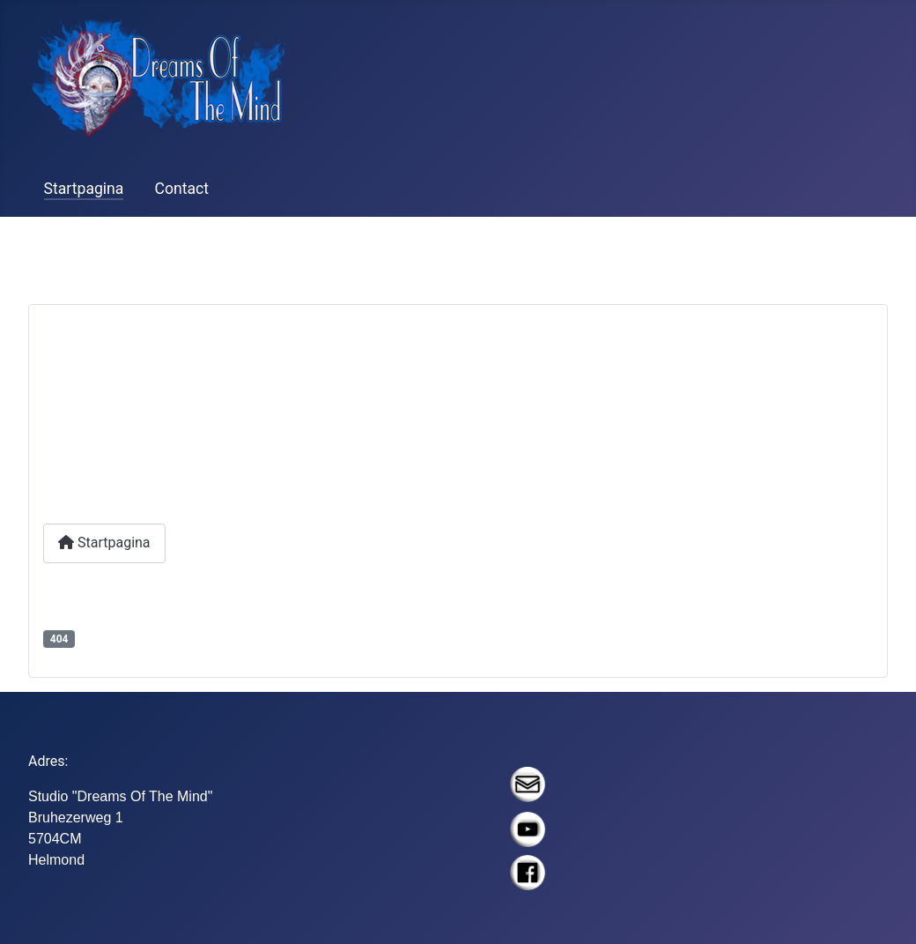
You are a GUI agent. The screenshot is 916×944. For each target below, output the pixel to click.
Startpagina (84, 188)
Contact (182, 188)
